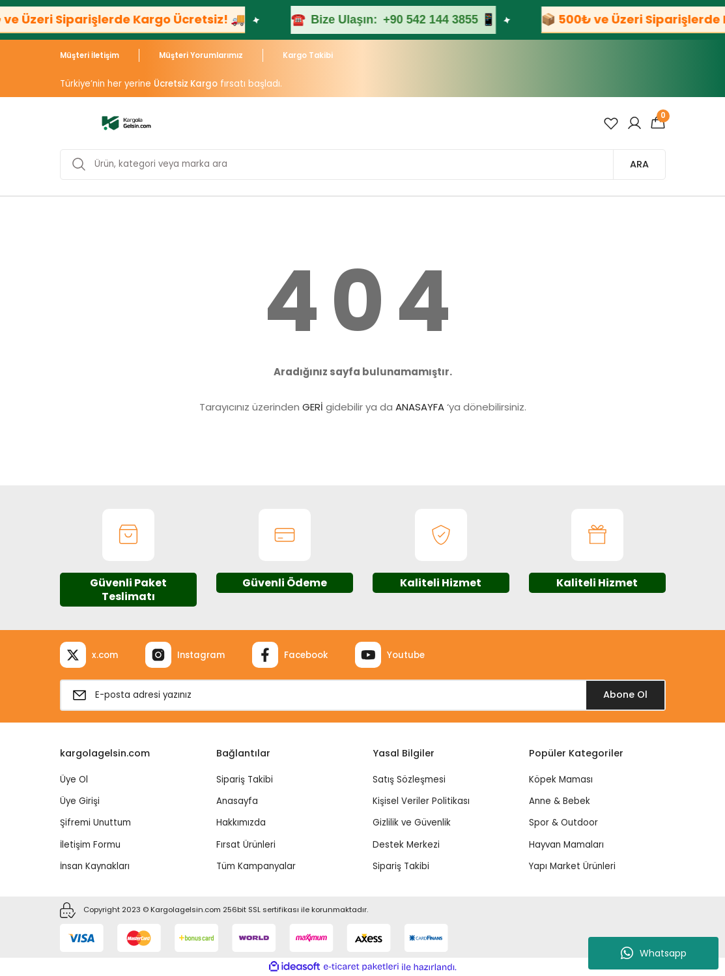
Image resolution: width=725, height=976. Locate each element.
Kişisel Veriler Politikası (421, 801)
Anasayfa (237, 801)
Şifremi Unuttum (95, 822)
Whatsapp (654, 953)
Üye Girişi (80, 801)
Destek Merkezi (406, 845)
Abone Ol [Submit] (625, 694)
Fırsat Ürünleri (246, 845)
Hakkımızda (241, 822)
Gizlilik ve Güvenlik (412, 822)
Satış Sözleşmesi (409, 779)
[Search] (363, 164)
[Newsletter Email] (363, 695)
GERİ (312, 407)
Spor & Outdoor (563, 822)
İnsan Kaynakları (95, 866)
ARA (639, 164)
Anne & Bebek (559, 801)
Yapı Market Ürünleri (572, 866)
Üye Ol (74, 779)
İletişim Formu (90, 845)
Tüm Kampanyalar (256, 866)
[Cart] (658, 123)
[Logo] (126, 122)
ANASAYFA (419, 407)
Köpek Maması (561, 779)
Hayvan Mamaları (566, 845)
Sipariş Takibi (244, 779)
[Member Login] (634, 123)
